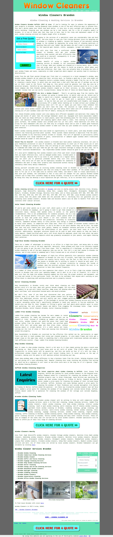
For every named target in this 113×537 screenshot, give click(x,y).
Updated (24, 523)
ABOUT (81, 10)
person (61, 84)
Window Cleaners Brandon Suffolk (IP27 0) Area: (33, 24)
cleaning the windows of (72, 381)
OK (89, 536)
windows (92, 103)
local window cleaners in (73, 373)
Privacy (97, 523)
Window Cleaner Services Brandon (33, 449)
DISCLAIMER (94, 10)
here (33, 445)
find (20, 435)
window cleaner (36, 114)
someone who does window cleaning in (52, 379)
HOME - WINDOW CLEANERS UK (56, 517)
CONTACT (87, 10)
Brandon (50, 189)
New (20, 523)
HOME (72, 10)
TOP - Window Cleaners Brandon (26, 509)
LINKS (76, 10)
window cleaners (44, 142)
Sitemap (16, 523)
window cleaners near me (84, 387)
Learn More (83, 536)
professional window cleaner (40, 125)
